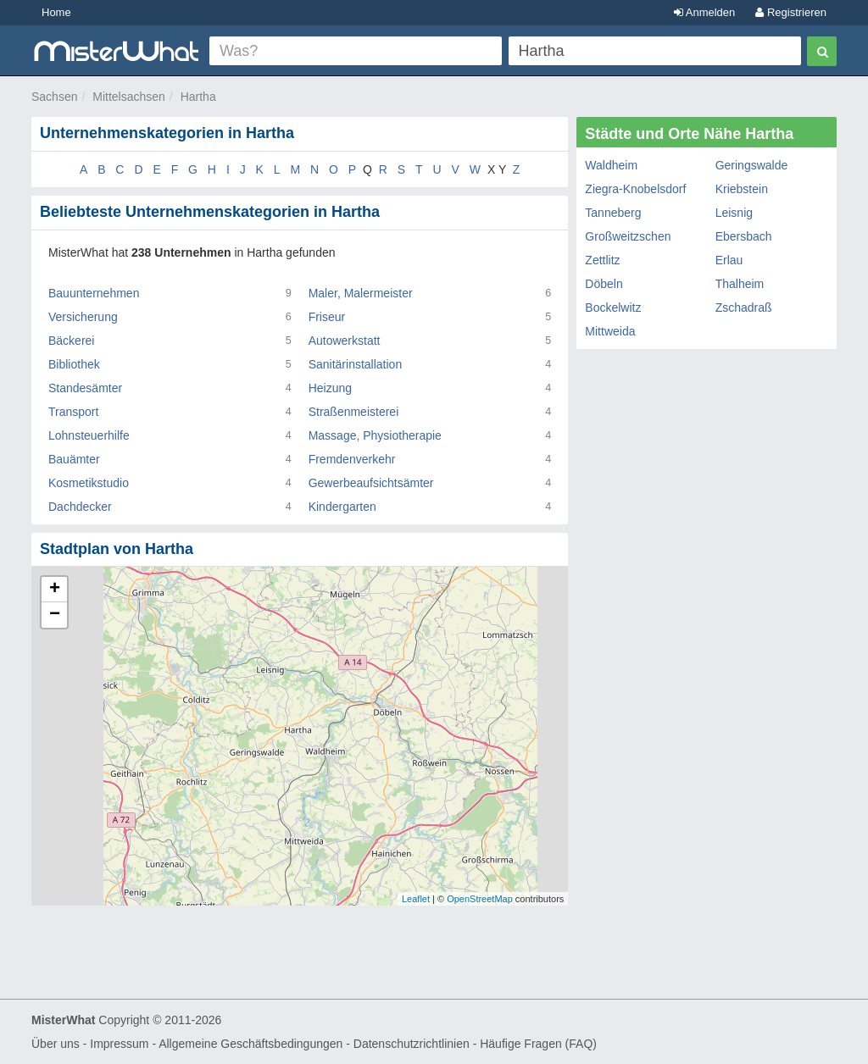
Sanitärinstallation (356, 364)
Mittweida (610, 331)
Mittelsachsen (128, 96)
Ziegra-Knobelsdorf (635, 189)
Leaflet (416, 899)
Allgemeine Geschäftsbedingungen (250, 1043)
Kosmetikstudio (88, 483)
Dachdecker (80, 506)
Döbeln (603, 284)
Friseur (327, 317)
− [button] (54, 615)
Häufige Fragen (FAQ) (538, 1043)
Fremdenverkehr (352, 459)
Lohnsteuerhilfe (89, 435)
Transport (73, 411)
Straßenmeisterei (354, 411)
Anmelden (704, 12)
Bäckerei (71, 340)
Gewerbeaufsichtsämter (371, 483)
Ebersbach (743, 236)
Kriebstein (741, 189)
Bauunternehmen (93, 293)
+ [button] (54, 589)
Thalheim (740, 284)
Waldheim (611, 165)
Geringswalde (751, 165)
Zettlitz (602, 260)
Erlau (729, 260)
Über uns (55, 1043)
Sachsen (54, 96)
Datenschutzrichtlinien (411, 1043)
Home (56, 12)
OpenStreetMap (480, 899)
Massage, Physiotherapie (375, 435)
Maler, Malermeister (361, 293)
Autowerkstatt (345, 340)
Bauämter (74, 459)
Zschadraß (743, 307)
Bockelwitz (613, 307)
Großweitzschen (627, 236)
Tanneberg (613, 212)
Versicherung (83, 317)
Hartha (198, 96)
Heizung (330, 388)
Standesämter (85, 388)
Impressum (119, 1043)
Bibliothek (74, 364)
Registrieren (790, 12)
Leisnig (734, 212)
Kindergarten (342, 506)
